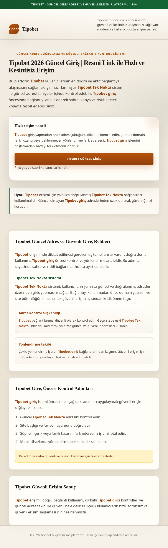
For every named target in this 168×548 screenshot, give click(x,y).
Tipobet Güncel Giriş (84, 159)
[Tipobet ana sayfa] (23, 29)
